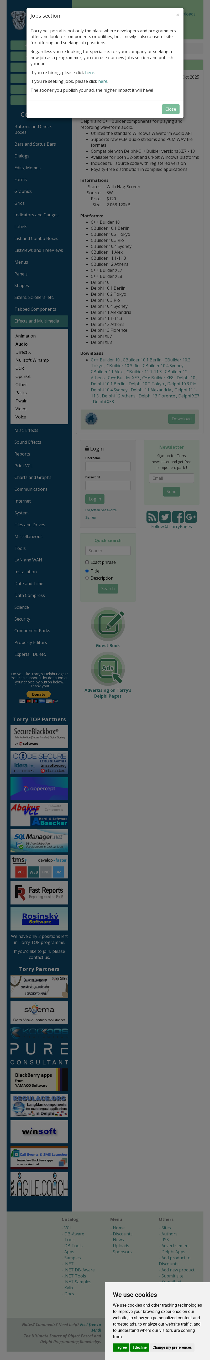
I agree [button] (121, 1347)
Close (170, 109)
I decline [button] (140, 1347)
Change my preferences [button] (172, 1347)
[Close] (178, 15)
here (89, 72)
